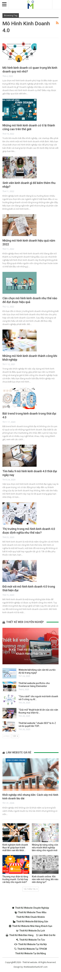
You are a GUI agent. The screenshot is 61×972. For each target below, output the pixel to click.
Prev (7, 736)
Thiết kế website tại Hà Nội (30, 944)
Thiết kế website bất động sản (30, 921)
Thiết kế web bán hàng (20, 935)
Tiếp (15, 736)
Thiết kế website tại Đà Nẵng (30, 953)
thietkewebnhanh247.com (35, 966)
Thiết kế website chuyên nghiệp (30, 908)
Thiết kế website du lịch (30, 930)
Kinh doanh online (16, 760)
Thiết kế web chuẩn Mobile (30, 917)
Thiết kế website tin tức (30, 939)
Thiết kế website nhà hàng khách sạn (30, 926)
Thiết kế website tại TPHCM (30, 949)
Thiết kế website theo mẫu (30, 912)
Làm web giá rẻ (45, 935)
